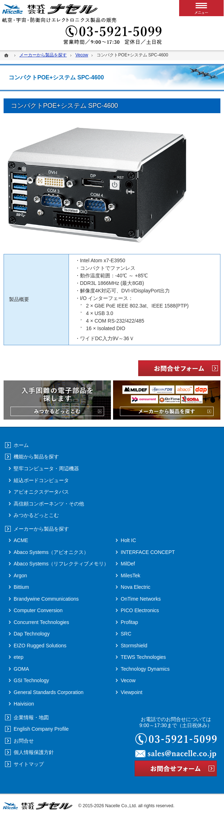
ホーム (21, 445)
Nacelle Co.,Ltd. (121, 805)
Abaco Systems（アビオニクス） (51, 552)
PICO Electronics (140, 610)
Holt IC (128, 540)
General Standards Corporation (49, 692)
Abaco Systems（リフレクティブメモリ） (61, 564)
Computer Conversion (38, 610)
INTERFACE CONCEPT (148, 552)
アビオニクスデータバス (41, 492)
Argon (20, 575)
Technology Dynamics (145, 669)
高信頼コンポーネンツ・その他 (49, 504)
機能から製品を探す (36, 456)
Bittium (21, 587)
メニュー (201, 8)
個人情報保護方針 (34, 752)
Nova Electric (135, 587)
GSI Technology (31, 680)
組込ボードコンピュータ (41, 480)
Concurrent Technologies (41, 622)
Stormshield (134, 645)
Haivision (24, 704)
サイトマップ (29, 764)
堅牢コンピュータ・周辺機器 (46, 468)
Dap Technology (32, 634)
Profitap (129, 622)
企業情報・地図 (31, 717)
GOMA (21, 669)
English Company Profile (41, 729)
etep (18, 657)
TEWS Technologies (143, 657)
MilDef (128, 564)
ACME (21, 540)
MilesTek (130, 575)
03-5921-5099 (112, 36)
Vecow (128, 680)
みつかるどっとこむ (36, 515)
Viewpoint (131, 692)
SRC (126, 634)
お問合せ (24, 741)
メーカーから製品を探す (41, 529)
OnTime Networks (141, 599)
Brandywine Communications (46, 599)
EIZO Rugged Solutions (40, 645)
